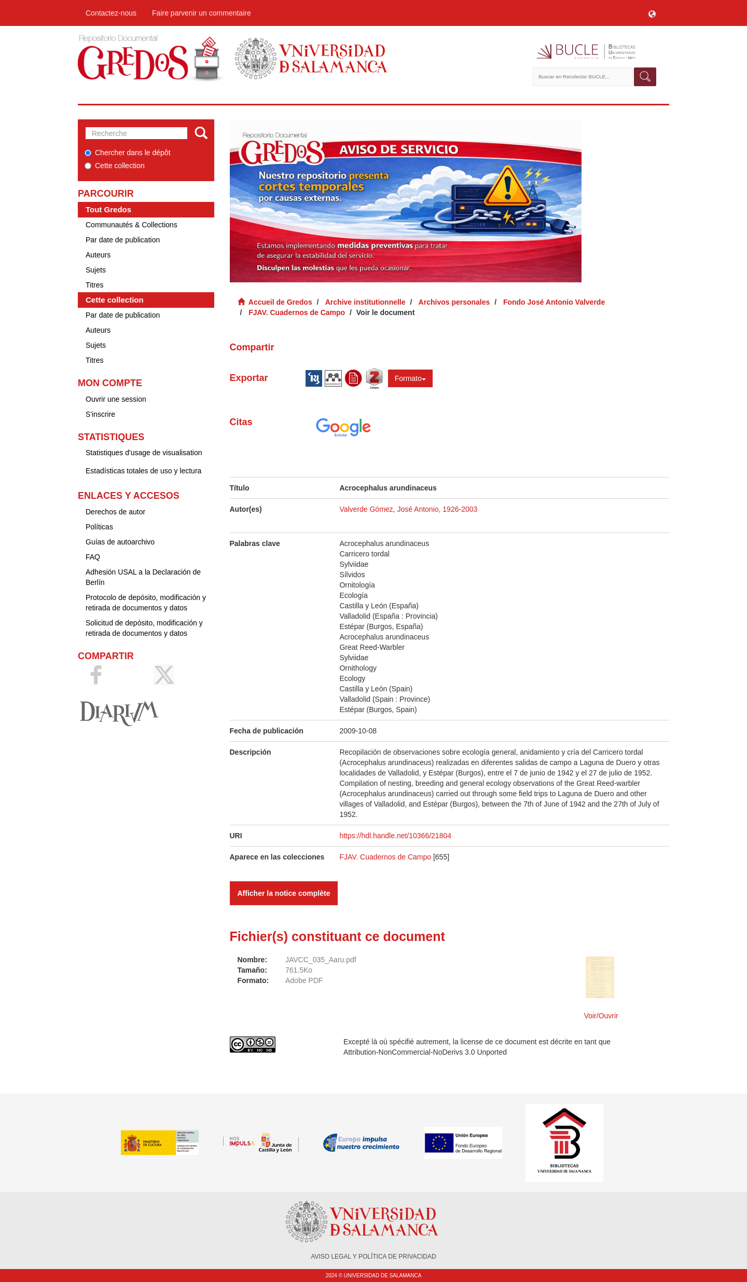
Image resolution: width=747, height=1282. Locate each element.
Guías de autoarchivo (120, 542)
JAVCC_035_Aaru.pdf (320, 960)
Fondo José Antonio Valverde (554, 302)
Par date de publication (123, 240)
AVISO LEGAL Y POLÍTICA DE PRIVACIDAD (373, 1256)
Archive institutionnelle (365, 302)
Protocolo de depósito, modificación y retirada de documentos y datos (146, 602)
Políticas (99, 527)
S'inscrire (100, 414)
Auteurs (98, 255)
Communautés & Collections (131, 225)
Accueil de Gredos (280, 302)
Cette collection (115, 165)
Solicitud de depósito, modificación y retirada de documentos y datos (144, 628)
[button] (652, 13)
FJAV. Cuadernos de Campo (296, 312)
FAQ (93, 557)
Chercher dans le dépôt (128, 152)
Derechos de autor (115, 512)
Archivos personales (454, 302)
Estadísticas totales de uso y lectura (143, 471)
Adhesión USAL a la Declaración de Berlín (143, 577)
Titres (94, 285)
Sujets (96, 270)
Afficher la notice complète (284, 893)
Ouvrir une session (116, 399)
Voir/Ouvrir (601, 1016)
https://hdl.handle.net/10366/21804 (395, 835)
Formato (410, 378)
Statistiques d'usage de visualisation (144, 452)
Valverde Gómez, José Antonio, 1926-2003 (408, 509)
